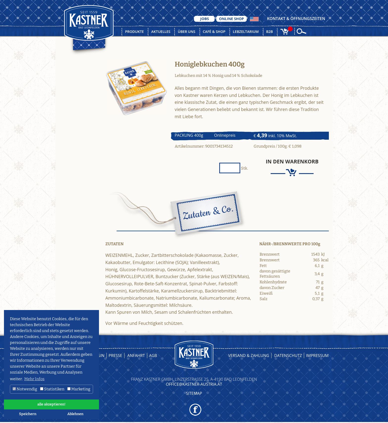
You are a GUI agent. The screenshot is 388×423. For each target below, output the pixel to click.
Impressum (317, 355)
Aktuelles (160, 31)
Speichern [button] (27, 414)
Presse (115, 355)
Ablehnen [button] (75, 414)
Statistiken (52, 389)
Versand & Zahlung (248, 355)
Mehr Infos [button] (34, 379)
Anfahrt (136, 355)
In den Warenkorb (292, 161)
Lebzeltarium (246, 31)
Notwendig (25, 389)
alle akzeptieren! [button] (51, 404)
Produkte (134, 31)
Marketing (78, 389)
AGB (153, 355)
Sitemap (194, 393)
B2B (269, 31)
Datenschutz (288, 355)
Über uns (186, 31)
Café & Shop (214, 31)
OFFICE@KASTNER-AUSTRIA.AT (194, 384)
